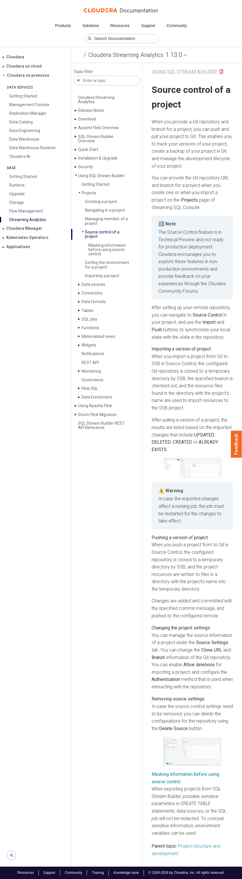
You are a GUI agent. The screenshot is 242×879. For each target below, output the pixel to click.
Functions (90, 327)
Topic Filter (83, 72)
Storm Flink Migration (97, 414)
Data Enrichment (97, 397)
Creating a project (101, 201)
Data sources (93, 284)
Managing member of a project (106, 221)
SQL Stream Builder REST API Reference (101, 425)
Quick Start (88, 149)
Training (98, 873)
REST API (90, 362)
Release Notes (91, 110)
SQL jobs (89, 319)
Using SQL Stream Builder (101, 175)
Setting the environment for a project (107, 264)
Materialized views (98, 336)
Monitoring (91, 371)
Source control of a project (102, 234)
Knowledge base (126, 873)
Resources (120, 25)
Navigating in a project (105, 210)
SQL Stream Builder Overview (96, 138)
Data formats (94, 301)
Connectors (92, 293)
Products (63, 25)
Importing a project (102, 275)
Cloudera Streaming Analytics (125, 54)
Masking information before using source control (107, 249)
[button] (192, 468)
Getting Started (95, 184)
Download (87, 119)
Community (177, 25)
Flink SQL (90, 388)
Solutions (90, 25)
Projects (89, 193)
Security (85, 166)
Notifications (93, 353)
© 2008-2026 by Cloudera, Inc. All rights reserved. (186, 873)
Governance (92, 380)
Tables (88, 310)
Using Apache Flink (95, 405)
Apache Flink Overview (98, 127)
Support (148, 25)
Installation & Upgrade (98, 158)
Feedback (236, 444)
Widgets (89, 345)
